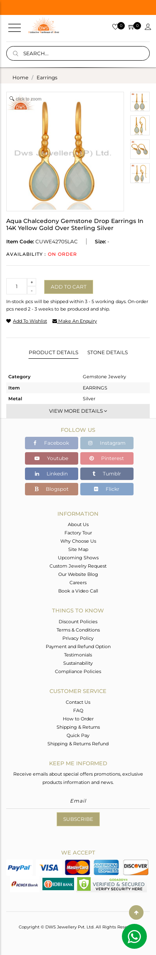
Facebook (51, 443)
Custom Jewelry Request (78, 566)
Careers (78, 582)
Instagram (107, 443)
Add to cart (69, 287)
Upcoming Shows (78, 558)
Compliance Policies (78, 671)
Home (20, 77)
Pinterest (106, 458)
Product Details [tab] (53, 352)
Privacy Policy (78, 638)
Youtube (51, 458)
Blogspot (52, 489)
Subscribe (78, 819)
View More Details (78, 411)
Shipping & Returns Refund (78, 744)
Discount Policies (78, 621)
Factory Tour (78, 533)
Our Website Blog (78, 574)
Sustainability (78, 663)
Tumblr (106, 473)
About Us (78, 524)
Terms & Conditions (78, 630)
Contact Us (78, 702)
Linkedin (51, 473)
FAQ (78, 710)
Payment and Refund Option (78, 646)
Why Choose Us (78, 541)
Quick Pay (78, 735)
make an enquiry (74, 321)
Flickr (106, 489)
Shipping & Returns (78, 727)
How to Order (78, 719)
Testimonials (78, 655)
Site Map (78, 549)
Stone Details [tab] (107, 352)
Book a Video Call (78, 591)
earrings (47, 77)
